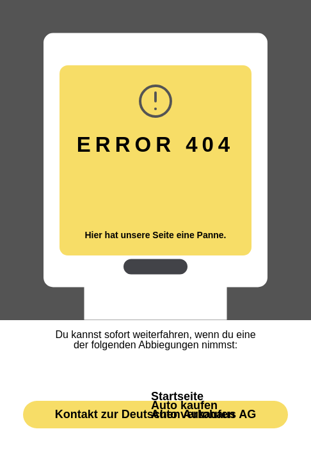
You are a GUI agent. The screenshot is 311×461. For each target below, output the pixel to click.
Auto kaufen (184, 405)
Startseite (177, 396)
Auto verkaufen (193, 414)
